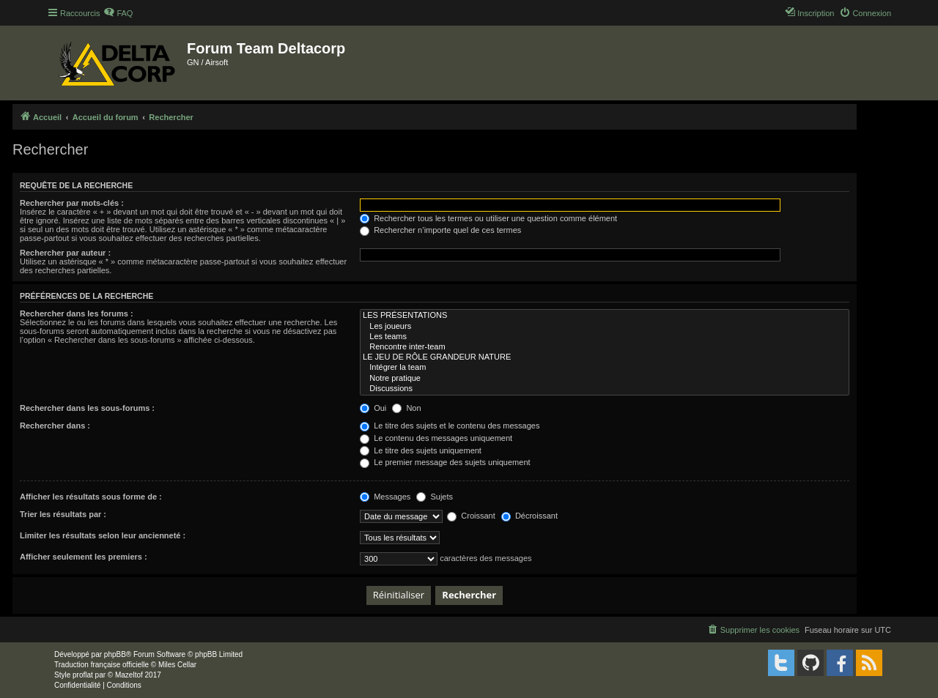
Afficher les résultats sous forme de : (91, 496)
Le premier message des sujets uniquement (445, 462)
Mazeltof (129, 675)
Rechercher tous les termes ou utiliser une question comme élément (488, 218)
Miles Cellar (177, 665)
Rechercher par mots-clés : (72, 202)
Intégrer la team (604, 368)
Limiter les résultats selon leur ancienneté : (102, 535)
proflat (83, 675)
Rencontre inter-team (604, 347)
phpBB (115, 654)
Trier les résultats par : (63, 514)
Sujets (434, 496)
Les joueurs (604, 327)
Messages (385, 496)
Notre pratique (604, 379)
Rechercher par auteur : (65, 252)
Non (406, 408)
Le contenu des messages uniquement (436, 438)
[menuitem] (118, 13)
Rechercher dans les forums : (76, 313)
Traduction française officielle (101, 665)
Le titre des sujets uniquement (420, 450)
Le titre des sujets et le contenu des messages (449, 425)
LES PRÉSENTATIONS (604, 316)
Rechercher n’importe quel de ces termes (440, 230)
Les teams (604, 337)
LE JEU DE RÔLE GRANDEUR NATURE (604, 357)
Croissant (471, 515)
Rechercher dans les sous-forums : (87, 408)
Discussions (604, 389)
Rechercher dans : (55, 425)
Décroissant (529, 515)
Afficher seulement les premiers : (83, 556)
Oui (373, 408)
